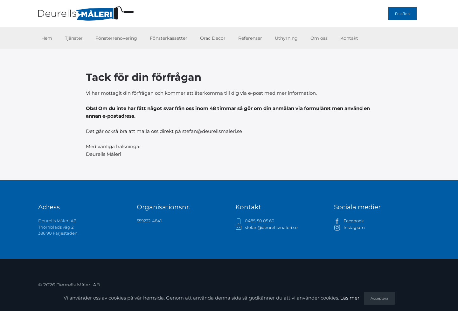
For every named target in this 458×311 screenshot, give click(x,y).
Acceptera (379, 298)
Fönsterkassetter (168, 38)
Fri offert (402, 13)
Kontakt (349, 38)
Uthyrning (286, 38)
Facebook (354, 220)
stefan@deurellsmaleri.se (212, 131)
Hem (46, 38)
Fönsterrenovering (116, 38)
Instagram (354, 227)
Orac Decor (213, 38)
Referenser (250, 38)
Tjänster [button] (74, 38)
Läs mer (349, 298)
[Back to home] (86, 13)
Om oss (319, 38)
